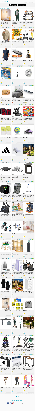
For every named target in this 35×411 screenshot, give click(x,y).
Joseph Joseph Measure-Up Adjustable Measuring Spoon (28, 100)
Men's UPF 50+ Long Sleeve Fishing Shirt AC (5, 42)
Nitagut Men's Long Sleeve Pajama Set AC (17, 23)
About (13, 400)
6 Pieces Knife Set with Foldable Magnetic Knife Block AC (5, 215)
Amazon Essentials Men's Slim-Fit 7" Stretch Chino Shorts (5, 389)
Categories (31, 2)
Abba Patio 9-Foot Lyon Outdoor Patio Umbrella (5, 330)
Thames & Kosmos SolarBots (6, 79)
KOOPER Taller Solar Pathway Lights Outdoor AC (28, 157)
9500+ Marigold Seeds (16, 41)
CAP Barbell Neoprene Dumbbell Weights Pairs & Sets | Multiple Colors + (5, 350)
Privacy (17, 400)
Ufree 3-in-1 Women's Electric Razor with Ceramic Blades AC (17, 273)
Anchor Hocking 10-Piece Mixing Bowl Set (16, 177)
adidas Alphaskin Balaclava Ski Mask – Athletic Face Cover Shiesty (17, 196)
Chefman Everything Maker (17, 60)
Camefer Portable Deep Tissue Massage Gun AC (5, 369)
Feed (21, 400)
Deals (25, 2)
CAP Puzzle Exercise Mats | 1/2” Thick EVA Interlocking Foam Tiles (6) (6, 177)
